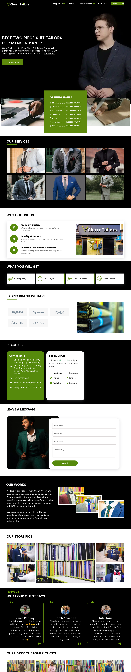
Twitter (54, 378)
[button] (12, 62)
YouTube (55, 383)
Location (102, 3)
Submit (65, 463)
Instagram (72, 373)
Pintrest (71, 378)
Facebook (55, 373)
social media (63, 360)
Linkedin (71, 383)
